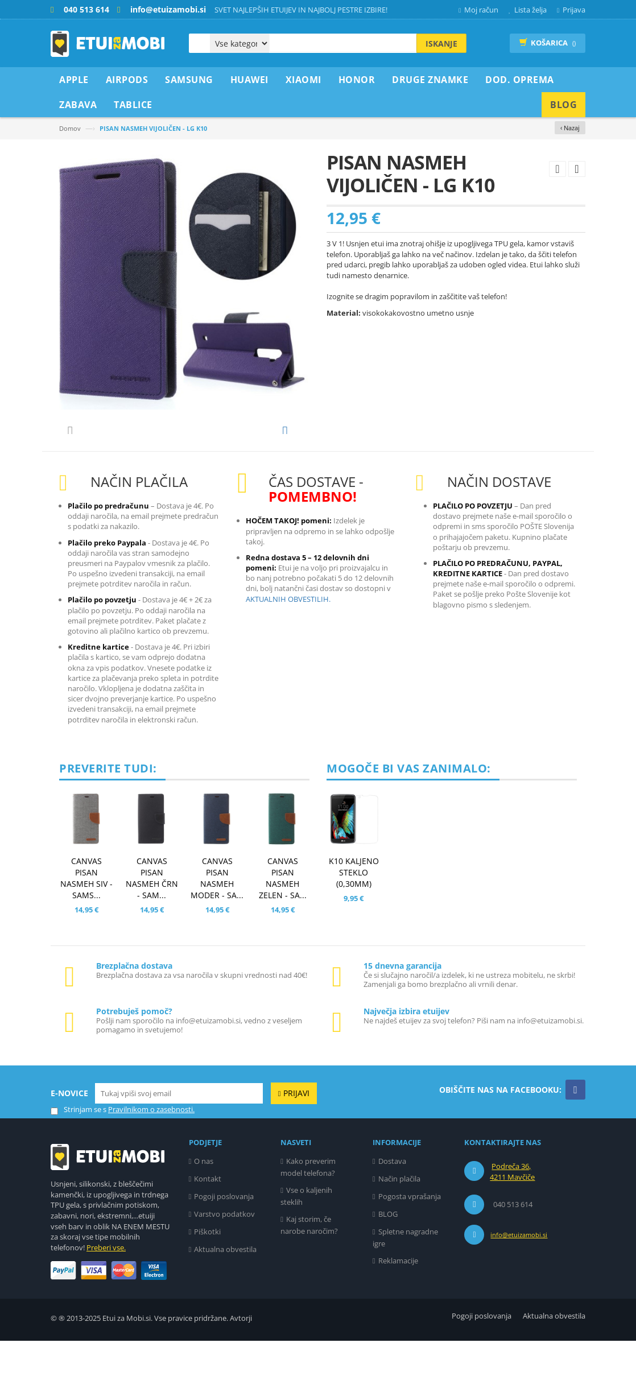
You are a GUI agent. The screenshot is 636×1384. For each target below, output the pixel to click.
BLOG (388, 1257)
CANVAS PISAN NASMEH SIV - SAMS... (86, 921)
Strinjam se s (78, 1152)
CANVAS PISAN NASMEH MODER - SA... (217, 921)
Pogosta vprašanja (409, 1239)
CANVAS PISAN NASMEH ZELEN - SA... (283, 921)
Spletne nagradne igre (405, 1281)
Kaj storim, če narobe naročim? (309, 1268)
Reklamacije (398, 1304)
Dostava (392, 1204)
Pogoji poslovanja (224, 1239)
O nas (203, 1204)
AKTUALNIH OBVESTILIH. (288, 642)
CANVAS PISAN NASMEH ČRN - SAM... (152, 921)
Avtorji (241, 1361)
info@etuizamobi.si (518, 1278)
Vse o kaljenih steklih (306, 1239)
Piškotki (207, 1275)
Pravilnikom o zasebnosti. (151, 1152)
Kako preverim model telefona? (308, 1210)
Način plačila (399, 1222)
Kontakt (207, 1222)
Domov (70, 128)
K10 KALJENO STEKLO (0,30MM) (354, 915)
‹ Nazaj (570, 127)
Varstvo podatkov (224, 1257)
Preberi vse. (106, 1291)
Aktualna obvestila (225, 1292)
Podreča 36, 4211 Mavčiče (512, 1215)
